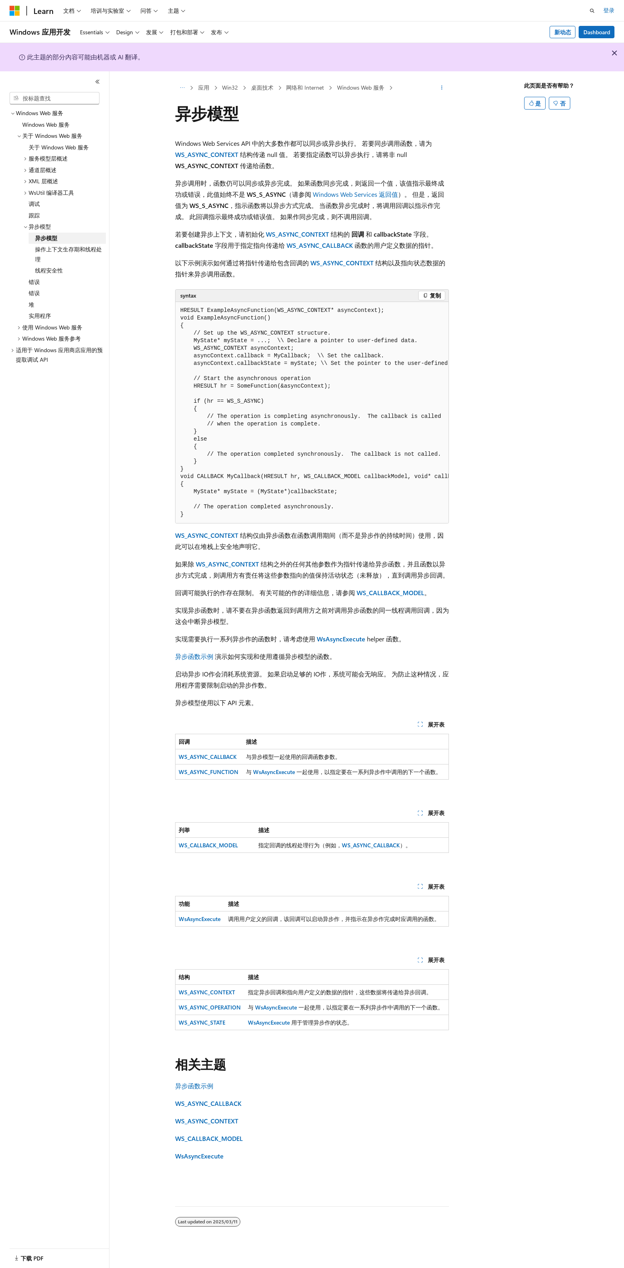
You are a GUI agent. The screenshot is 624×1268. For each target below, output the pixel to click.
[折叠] (97, 81)
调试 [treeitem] (34, 204)
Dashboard (596, 32)
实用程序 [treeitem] (40, 315)
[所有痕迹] (182, 88)
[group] (312, 413)
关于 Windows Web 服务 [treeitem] (59, 147)
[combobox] (54, 98)
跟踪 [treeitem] (34, 215)
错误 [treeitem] (34, 282)
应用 (203, 87)
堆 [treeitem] (31, 304)
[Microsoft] (15, 11)
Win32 (230, 87)
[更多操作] (442, 88)
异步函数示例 (194, 656)
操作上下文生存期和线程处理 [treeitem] (68, 254)
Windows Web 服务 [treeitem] (46, 124)
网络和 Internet (305, 87)
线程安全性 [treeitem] (49, 270)
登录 (608, 10)
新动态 (562, 32)
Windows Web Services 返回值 (355, 194)
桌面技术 (262, 87)
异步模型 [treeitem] (46, 238)
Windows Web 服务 (360, 87)
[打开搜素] (592, 11)
